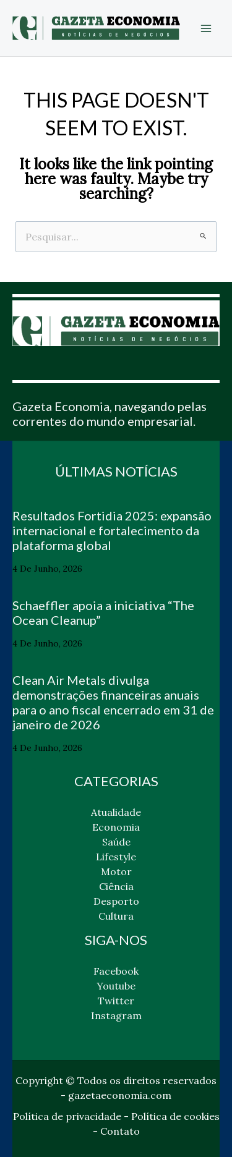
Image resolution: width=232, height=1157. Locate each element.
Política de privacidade (67, 1116)
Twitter (116, 1000)
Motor (116, 871)
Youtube (116, 986)
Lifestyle (116, 856)
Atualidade (116, 812)
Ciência (116, 886)
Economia (116, 827)
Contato (120, 1131)
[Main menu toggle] (206, 28)
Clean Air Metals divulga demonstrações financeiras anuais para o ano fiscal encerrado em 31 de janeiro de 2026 (113, 702)
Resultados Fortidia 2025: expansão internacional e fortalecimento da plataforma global (112, 530)
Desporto (116, 901)
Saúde (116, 842)
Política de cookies (175, 1116)
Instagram (116, 1015)
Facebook (116, 971)
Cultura (116, 916)
